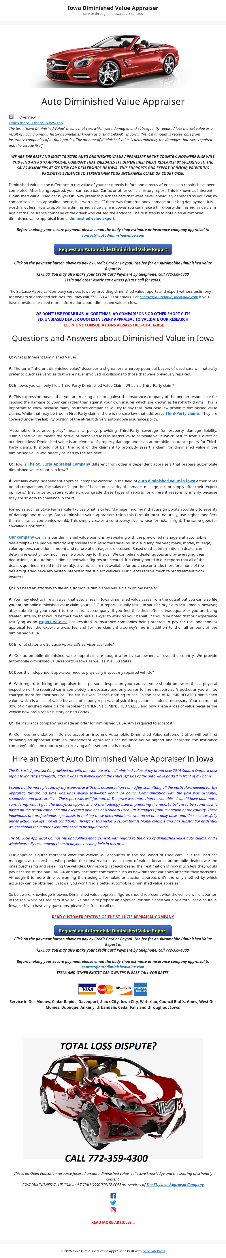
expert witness (53, 621)
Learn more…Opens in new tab (36, 122)
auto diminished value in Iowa (166, 480)
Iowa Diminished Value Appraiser (113, 7)
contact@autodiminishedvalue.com (113, 235)
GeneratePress (154, 1251)
